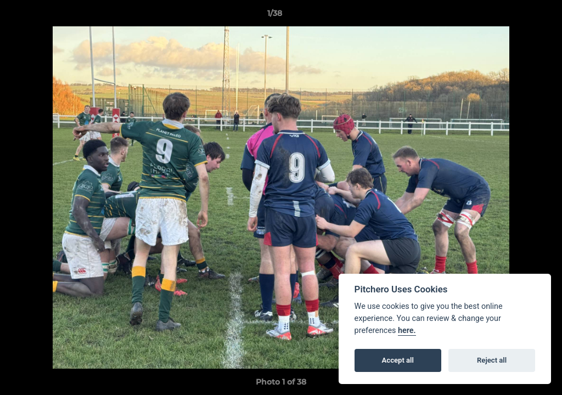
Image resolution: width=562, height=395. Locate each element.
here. (407, 330)
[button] (515, 16)
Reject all (492, 360)
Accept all (398, 360)
